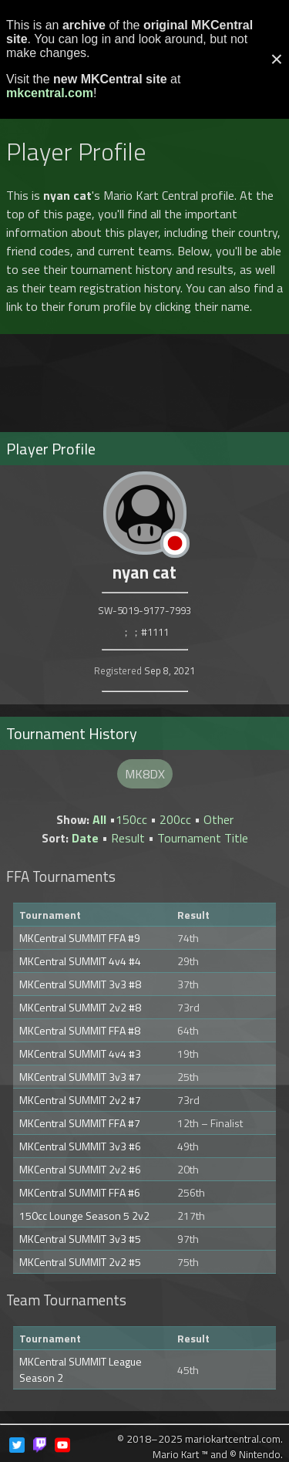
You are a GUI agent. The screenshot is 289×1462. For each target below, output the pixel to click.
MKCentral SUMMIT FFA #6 (79, 1192)
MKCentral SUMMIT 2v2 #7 (80, 1100)
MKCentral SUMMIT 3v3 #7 (80, 1077)
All (99, 819)
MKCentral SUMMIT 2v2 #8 (80, 1007)
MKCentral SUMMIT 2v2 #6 (80, 1169)
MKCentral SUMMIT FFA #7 (79, 1123)
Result (128, 838)
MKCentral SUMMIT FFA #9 (79, 938)
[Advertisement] (145, 376)
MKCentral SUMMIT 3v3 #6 (80, 1146)
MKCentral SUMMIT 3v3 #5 (80, 1239)
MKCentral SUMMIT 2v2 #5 (80, 1262)
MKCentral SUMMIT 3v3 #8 (80, 984)
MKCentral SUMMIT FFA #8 (79, 1030)
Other (218, 819)
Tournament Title (202, 838)
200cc (175, 819)
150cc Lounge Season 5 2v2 (84, 1215)
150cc (131, 819)
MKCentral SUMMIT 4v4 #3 (80, 1053)
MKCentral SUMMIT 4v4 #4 (80, 961)
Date (85, 838)
